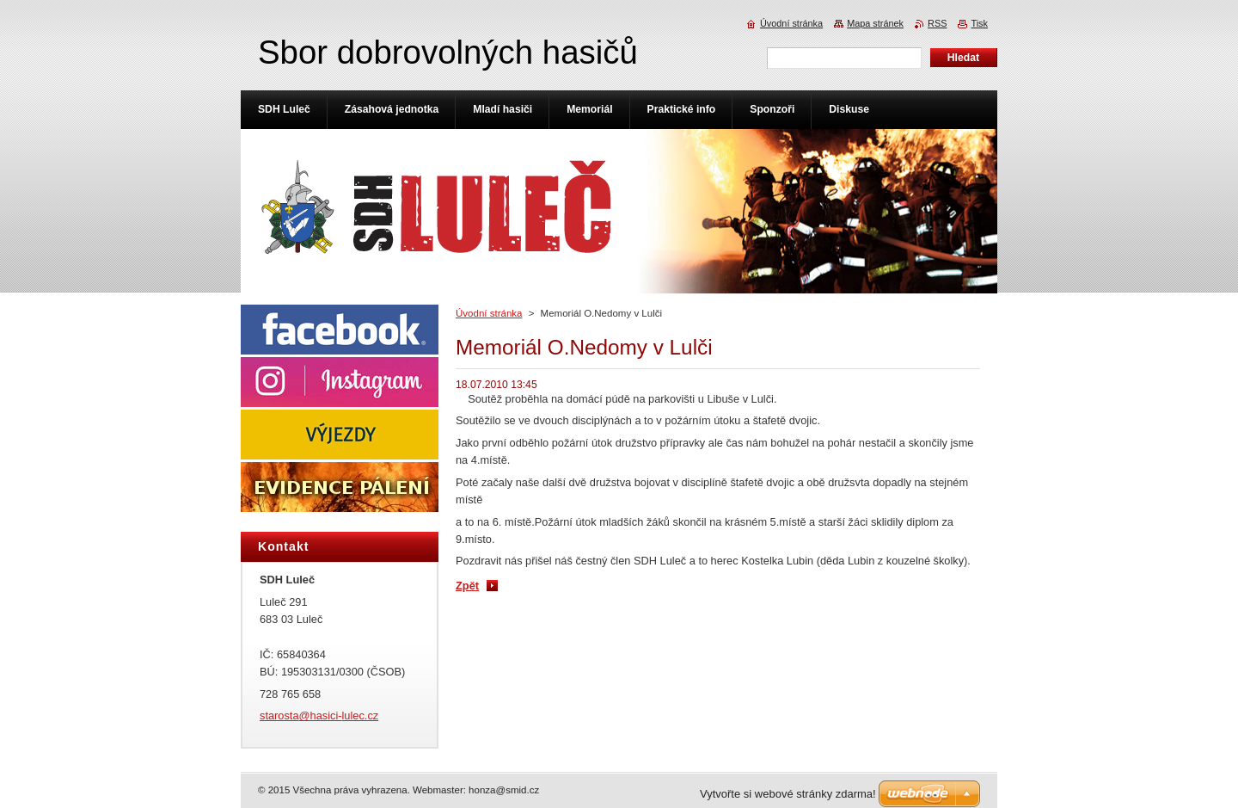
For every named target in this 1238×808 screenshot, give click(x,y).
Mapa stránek (875, 23)
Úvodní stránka (489, 313)
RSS (937, 23)
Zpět (467, 585)
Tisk (979, 23)
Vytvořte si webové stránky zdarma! (788, 793)
